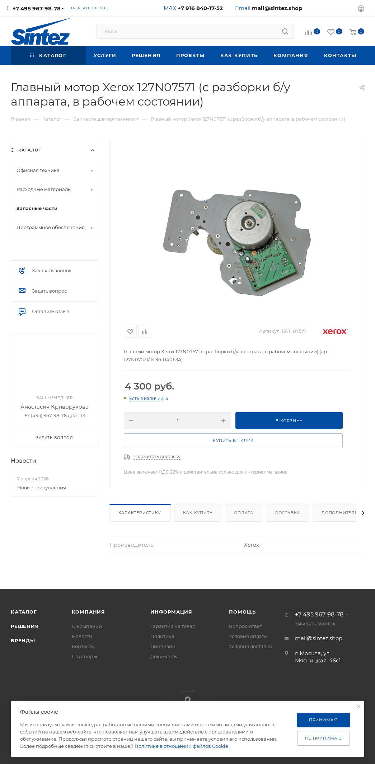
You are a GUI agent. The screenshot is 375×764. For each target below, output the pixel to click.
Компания (88, 612)
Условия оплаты (248, 636)
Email (268, 8)
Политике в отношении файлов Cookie (181, 746)
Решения (25, 626)
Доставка (287, 512)
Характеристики (139, 512)
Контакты (83, 646)
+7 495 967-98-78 (37, 8)
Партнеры (84, 656)
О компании (87, 626)
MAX (193, 8)
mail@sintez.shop (318, 638)
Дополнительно (343, 512)
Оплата (243, 512)
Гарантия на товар (173, 626)
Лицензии (162, 646)
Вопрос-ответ (245, 626)
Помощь (242, 612)
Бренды (23, 640)
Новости (23, 460)
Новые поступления (41, 487)
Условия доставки (250, 646)
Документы (164, 656)
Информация (171, 612)
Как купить (197, 512)
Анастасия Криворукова (54, 406)
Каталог (24, 612)
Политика (162, 636)
